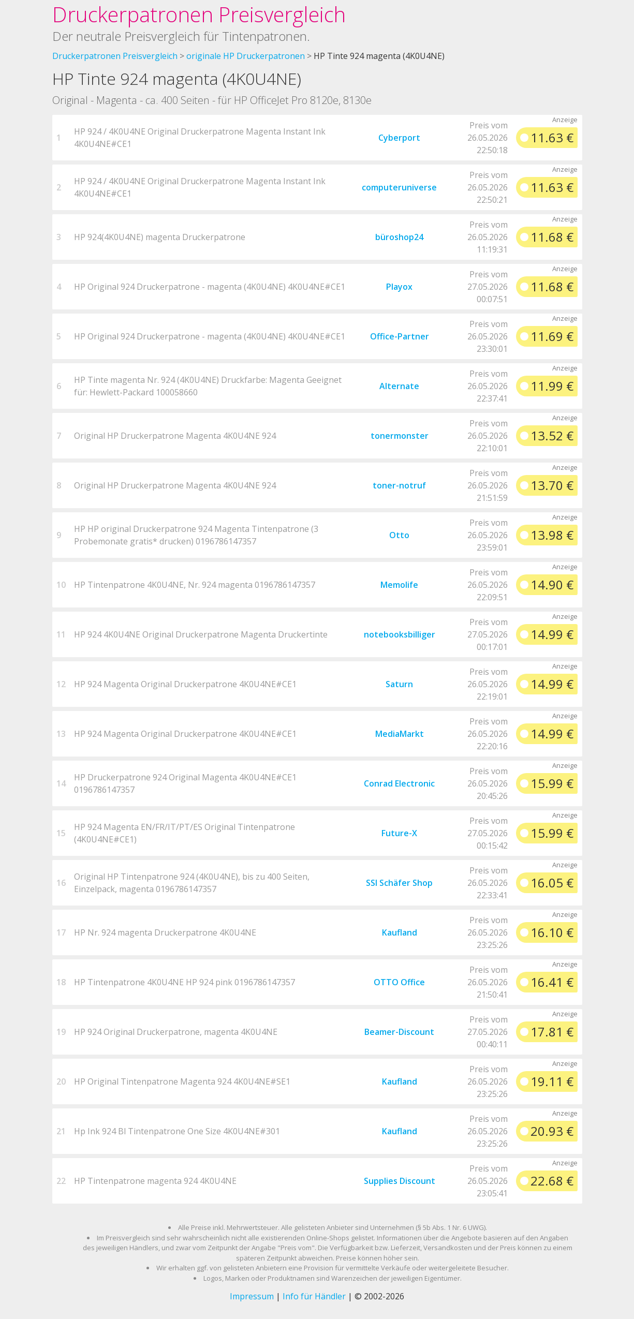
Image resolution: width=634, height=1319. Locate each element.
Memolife (399, 584)
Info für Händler (314, 1296)
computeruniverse (399, 187)
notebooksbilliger (399, 634)
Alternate (399, 386)
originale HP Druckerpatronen (245, 56)
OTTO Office (399, 982)
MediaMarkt (399, 733)
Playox (399, 286)
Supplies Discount (399, 1181)
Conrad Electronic (399, 783)
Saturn (399, 684)
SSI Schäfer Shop (399, 882)
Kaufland (399, 932)
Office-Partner (399, 336)
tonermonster (400, 435)
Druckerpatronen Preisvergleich (199, 14)
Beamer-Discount (399, 1032)
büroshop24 (399, 237)
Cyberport (399, 137)
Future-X (399, 833)
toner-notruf (399, 485)
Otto (399, 535)
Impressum (252, 1296)
